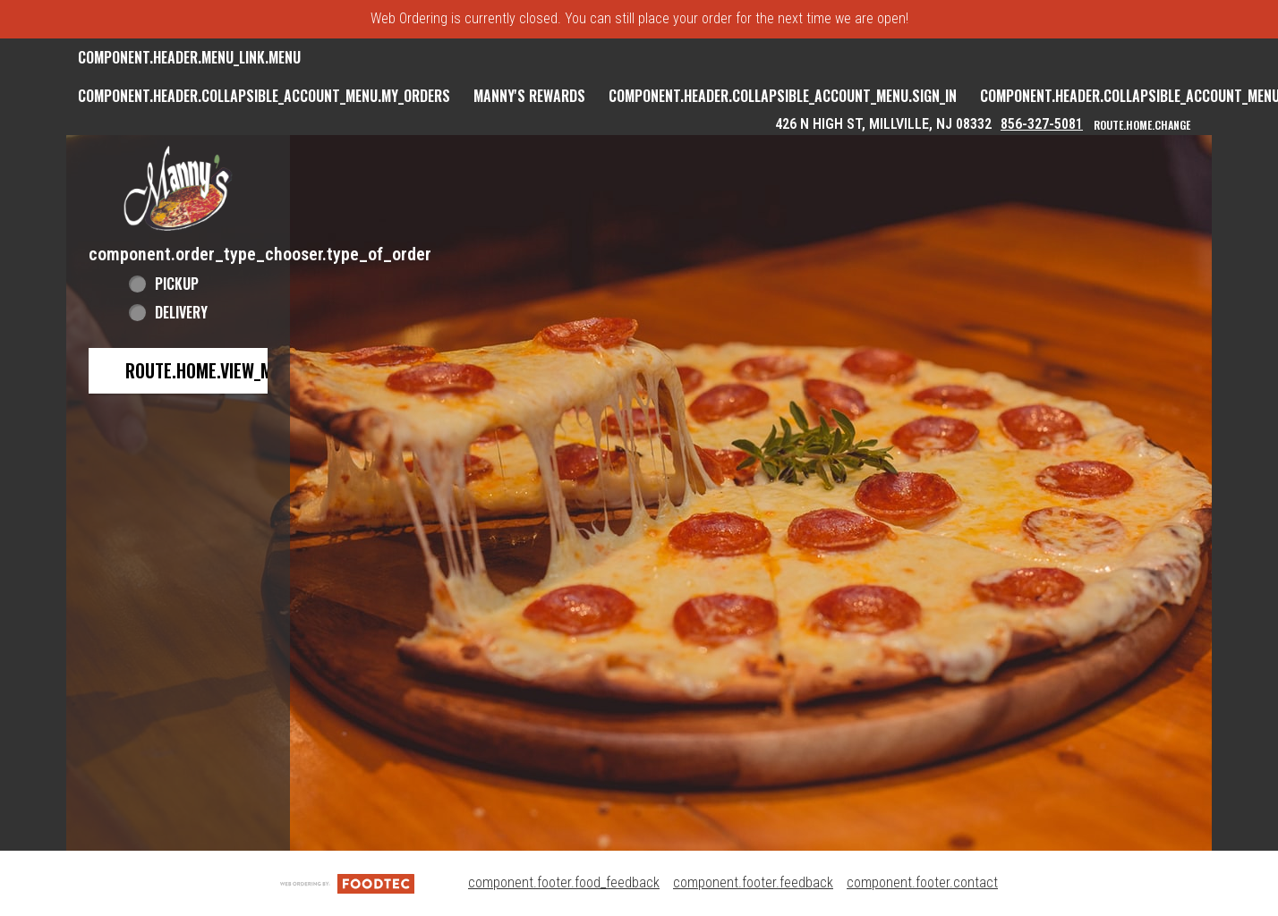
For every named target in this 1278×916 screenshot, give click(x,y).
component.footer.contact (922, 882)
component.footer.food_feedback (564, 882)
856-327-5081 (1042, 123)
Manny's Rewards (529, 95)
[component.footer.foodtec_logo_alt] (347, 882)
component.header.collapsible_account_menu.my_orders (264, 95)
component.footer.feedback (753, 882)
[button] (178, 188)
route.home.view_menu (213, 370)
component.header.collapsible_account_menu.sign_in (783, 95)
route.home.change (1142, 124)
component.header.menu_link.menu (189, 57)
